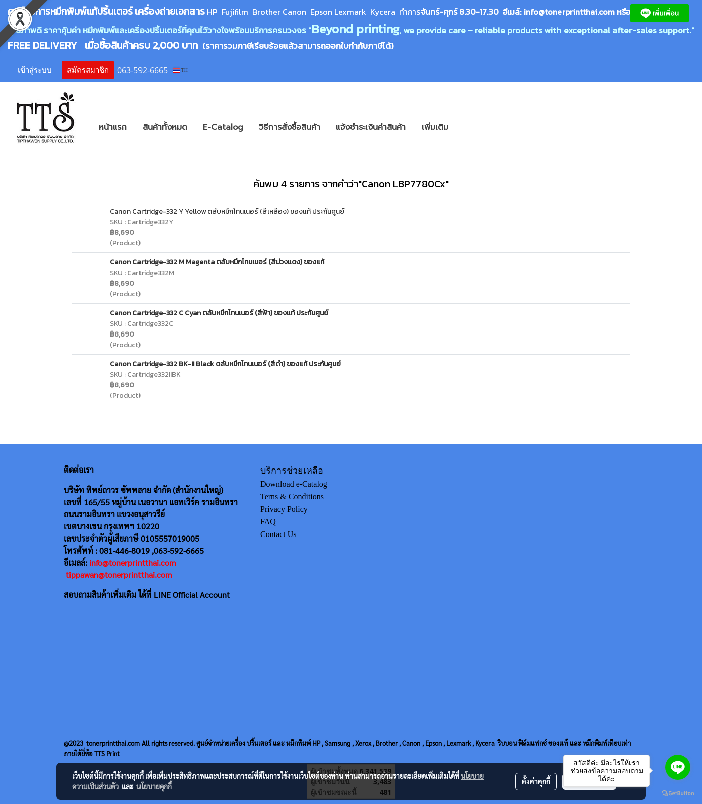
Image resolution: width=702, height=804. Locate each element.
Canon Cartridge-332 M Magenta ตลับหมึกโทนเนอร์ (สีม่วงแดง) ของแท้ (217, 262)
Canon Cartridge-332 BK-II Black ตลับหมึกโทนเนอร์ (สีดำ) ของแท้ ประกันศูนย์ (225, 364)
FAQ (268, 521)
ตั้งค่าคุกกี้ (536, 781)
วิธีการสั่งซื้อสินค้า (289, 127)
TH (180, 70)
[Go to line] (677, 767)
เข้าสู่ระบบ (35, 70)
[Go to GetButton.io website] (678, 793)
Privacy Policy (284, 509)
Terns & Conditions (292, 496)
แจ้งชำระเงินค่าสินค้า (371, 127)
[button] (471, 127)
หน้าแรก (113, 127)
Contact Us (278, 534)
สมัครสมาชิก (88, 70)
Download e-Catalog (293, 484)
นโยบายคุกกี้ (154, 786)
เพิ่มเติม (435, 127)
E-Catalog (223, 127)
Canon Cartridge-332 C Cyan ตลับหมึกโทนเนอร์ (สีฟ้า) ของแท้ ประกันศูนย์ (219, 313)
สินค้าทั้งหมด (165, 127)
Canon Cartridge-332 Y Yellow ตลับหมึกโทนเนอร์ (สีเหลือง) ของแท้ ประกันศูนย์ (227, 211)
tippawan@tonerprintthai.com (119, 574)
